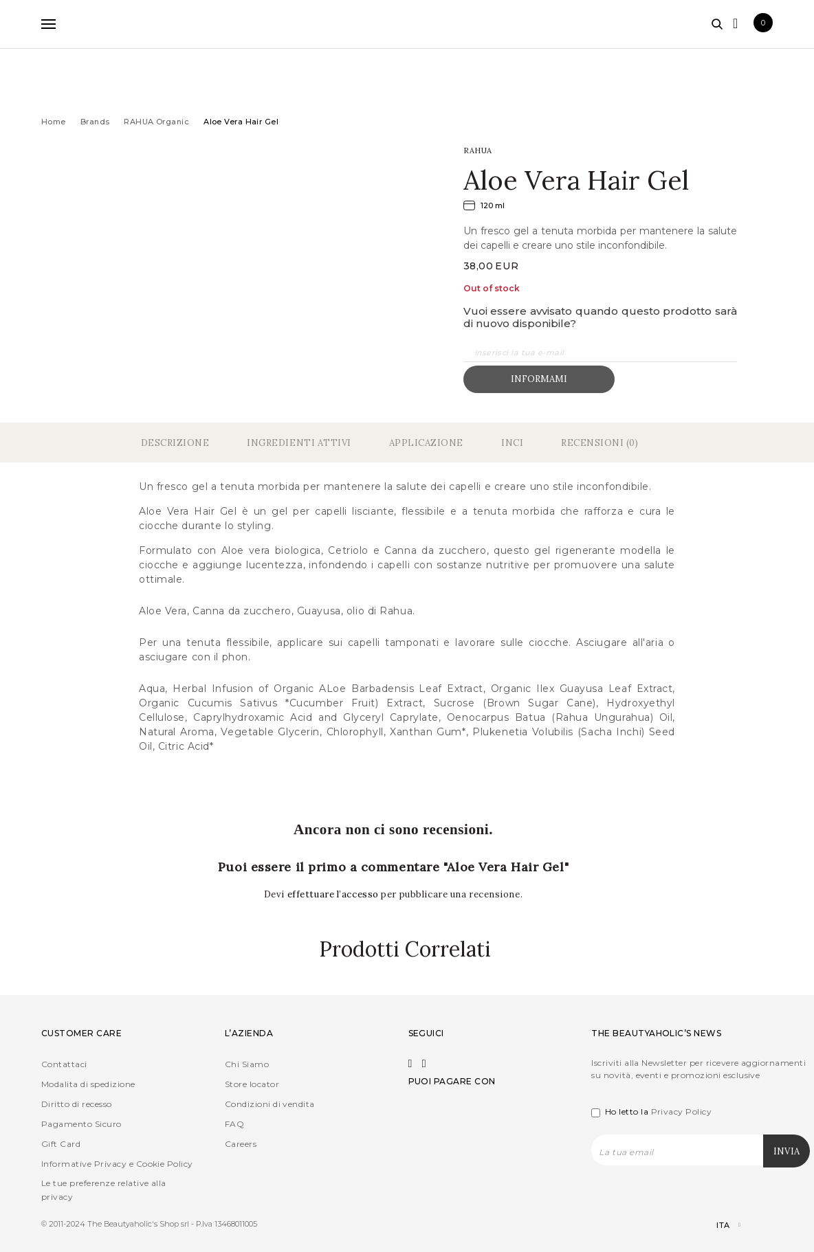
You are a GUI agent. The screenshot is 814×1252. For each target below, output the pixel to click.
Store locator (252, 1084)
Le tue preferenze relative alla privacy (103, 1190)
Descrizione (175, 443)
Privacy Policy (681, 1111)
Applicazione (426, 443)
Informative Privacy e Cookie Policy (117, 1164)
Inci (512, 443)
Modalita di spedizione (88, 1084)
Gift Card (60, 1144)
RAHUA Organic (156, 121)
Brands (95, 121)
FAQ (234, 1124)
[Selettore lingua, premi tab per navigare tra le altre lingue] (716, 1225)
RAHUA (477, 150)
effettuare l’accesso (334, 894)
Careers (240, 1144)
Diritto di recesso (76, 1104)
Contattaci (64, 1064)
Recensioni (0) (599, 443)
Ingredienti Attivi (299, 443)
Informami (539, 379)
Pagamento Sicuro (81, 1124)
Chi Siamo (247, 1064)
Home (53, 121)
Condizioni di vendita (270, 1104)
